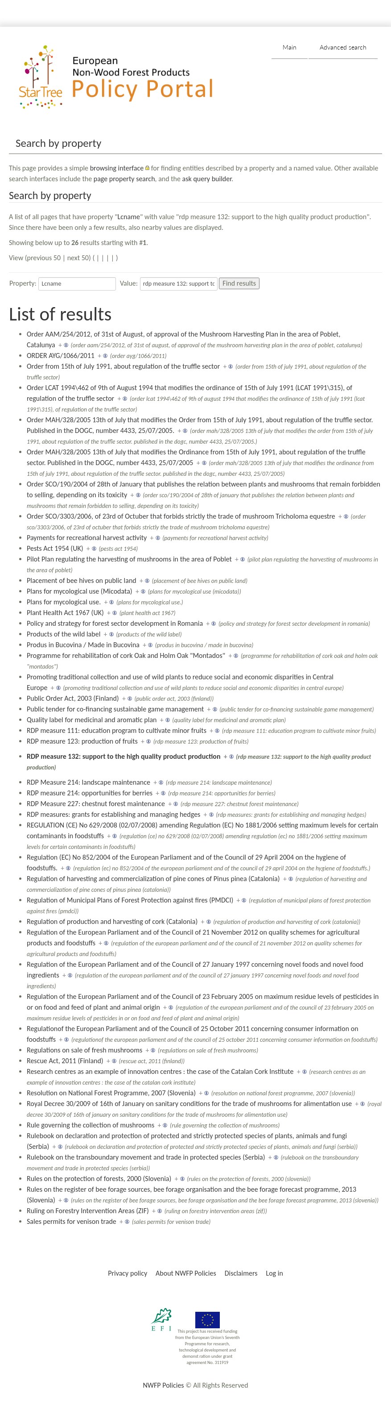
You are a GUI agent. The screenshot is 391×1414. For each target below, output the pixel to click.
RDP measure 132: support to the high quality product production (124, 756)
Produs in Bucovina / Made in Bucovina (83, 644)
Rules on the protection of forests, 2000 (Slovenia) (99, 1178)
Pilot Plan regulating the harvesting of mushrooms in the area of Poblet (129, 559)
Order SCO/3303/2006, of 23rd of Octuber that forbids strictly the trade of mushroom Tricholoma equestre (181, 516)
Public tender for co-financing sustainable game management (115, 709)
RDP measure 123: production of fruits (82, 741)
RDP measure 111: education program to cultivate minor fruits (116, 730)
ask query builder (207, 179)
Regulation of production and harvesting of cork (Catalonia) (112, 921)
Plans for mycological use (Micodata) (79, 591)
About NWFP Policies (186, 1273)
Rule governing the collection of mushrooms (90, 1125)
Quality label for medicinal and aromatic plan (91, 719)
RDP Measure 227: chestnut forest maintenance (96, 803)
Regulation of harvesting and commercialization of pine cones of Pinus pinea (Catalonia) (153, 878)
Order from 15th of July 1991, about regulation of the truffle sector (123, 366)
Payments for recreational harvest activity (87, 537)
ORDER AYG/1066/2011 (61, 355)
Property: (23, 283)
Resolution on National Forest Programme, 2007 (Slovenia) (111, 1093)
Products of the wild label (63, 634)
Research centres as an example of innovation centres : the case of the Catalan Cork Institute (160, 1071)
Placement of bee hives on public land (81, 580)
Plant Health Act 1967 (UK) (65, 612)
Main (289, 47)
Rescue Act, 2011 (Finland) (65, 1060)
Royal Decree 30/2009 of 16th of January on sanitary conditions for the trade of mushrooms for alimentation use (189, 1103)
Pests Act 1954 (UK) (55, 548)
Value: (129, 283)
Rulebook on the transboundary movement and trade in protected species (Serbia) (146, 1157)
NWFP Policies (163, 1385)
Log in (274, 1273)
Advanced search (343, 47)
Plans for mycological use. (64, 602)
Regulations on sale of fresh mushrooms (84, 1050)
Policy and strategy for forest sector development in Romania (115, 623)
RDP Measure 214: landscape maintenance (88, 782)
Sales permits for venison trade (71, 1221)
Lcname (129, 216)
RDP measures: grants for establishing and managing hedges (113, 814)
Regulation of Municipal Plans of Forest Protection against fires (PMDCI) (130, 900)
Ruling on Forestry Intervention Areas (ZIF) (88, 1210)
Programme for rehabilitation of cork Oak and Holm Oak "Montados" (126, 655)
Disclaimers (241, 1273)
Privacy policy (127, 1273)
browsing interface (117, 168)
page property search (124, 179)
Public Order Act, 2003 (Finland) (73, 698)
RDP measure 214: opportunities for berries (89, 793)
